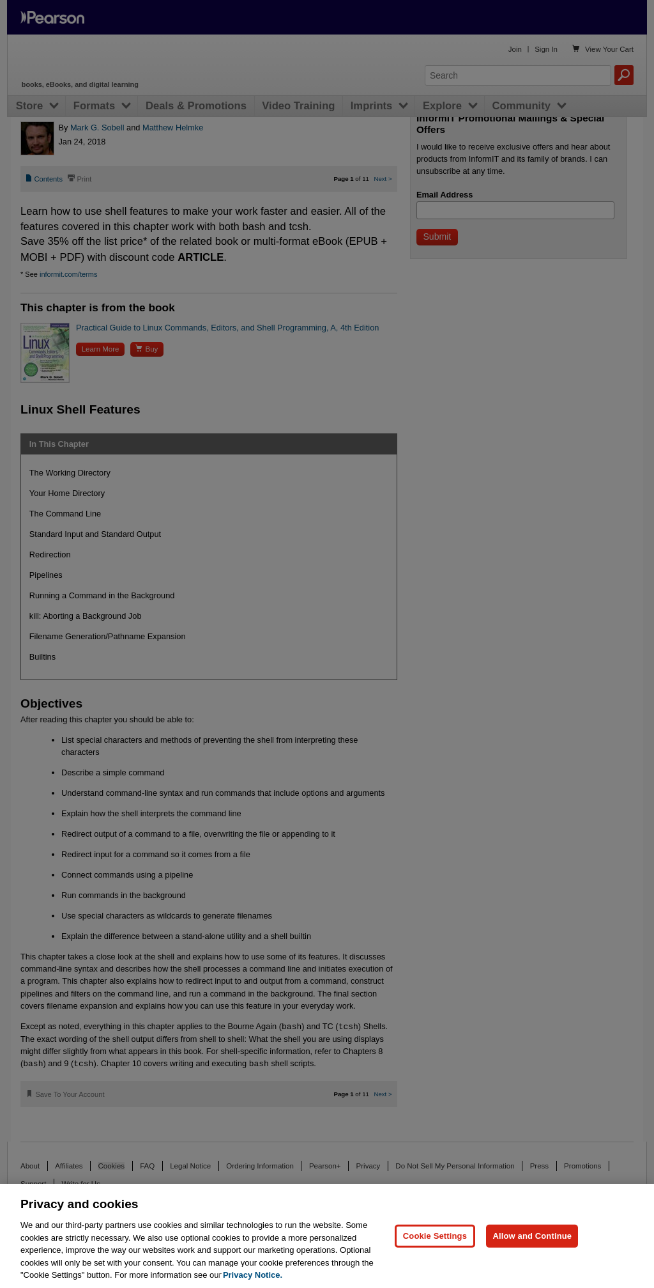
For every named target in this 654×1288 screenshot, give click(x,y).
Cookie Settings (435, 1236)
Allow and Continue (532, 1236)
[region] (327, 1236)
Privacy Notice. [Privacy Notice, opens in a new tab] (252, 1275)
